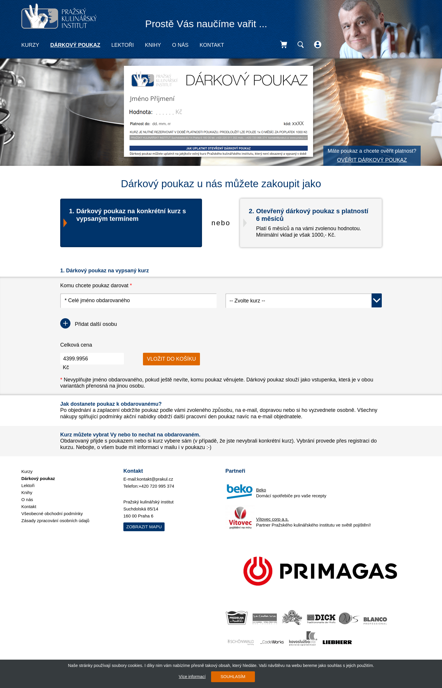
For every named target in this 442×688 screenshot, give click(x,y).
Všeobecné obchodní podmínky (52, 513)
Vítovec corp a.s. (272, 519)
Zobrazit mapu (144, 526)
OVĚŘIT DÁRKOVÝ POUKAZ (372, 160)
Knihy (153, 45)
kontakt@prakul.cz (155, 479)
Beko (261, 489)
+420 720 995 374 (156, 486)
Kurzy (30, 45)
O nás (180, 45)
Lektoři (122, 45)
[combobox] (303, 300)
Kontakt (212, 45)
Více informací (192, 676)
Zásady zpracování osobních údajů (55, 520)
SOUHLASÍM (232, 676)
